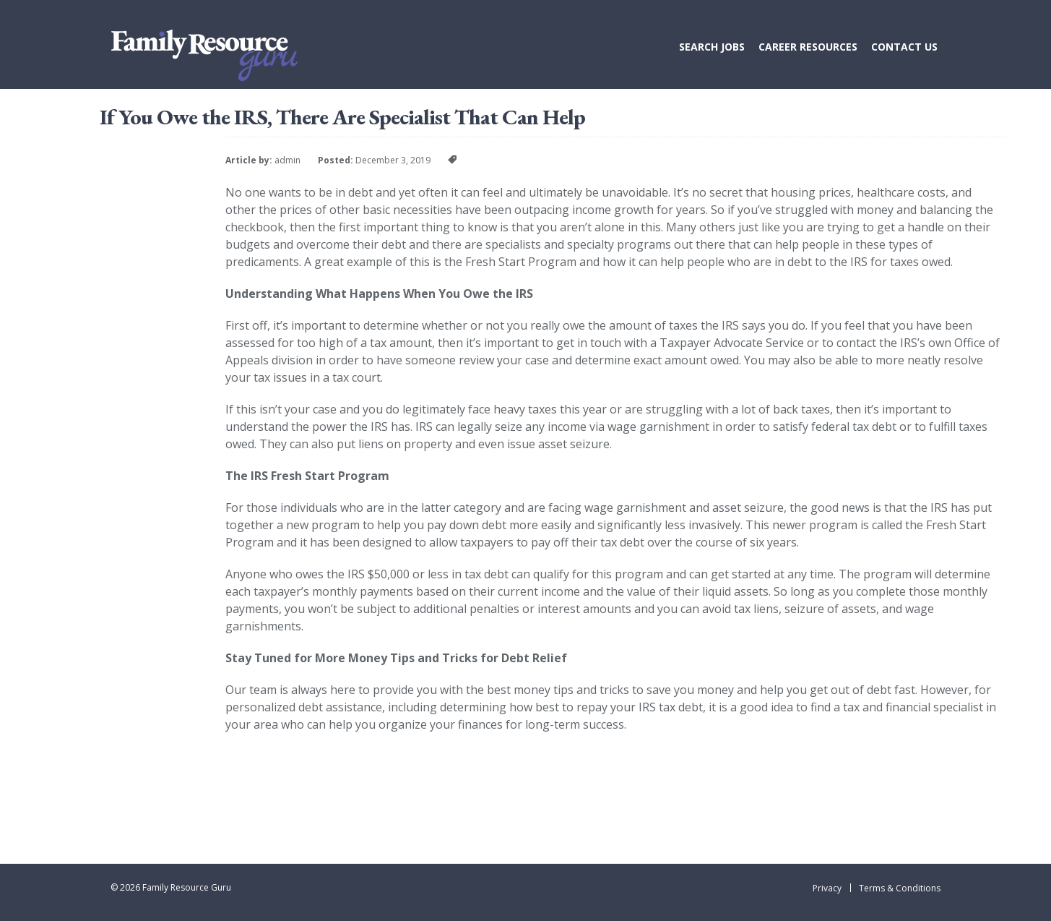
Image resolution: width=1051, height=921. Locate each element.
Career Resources (807, 46)
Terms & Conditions (899, 888)
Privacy (827, 888)
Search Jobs (712, 46)
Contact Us (904, 46)
